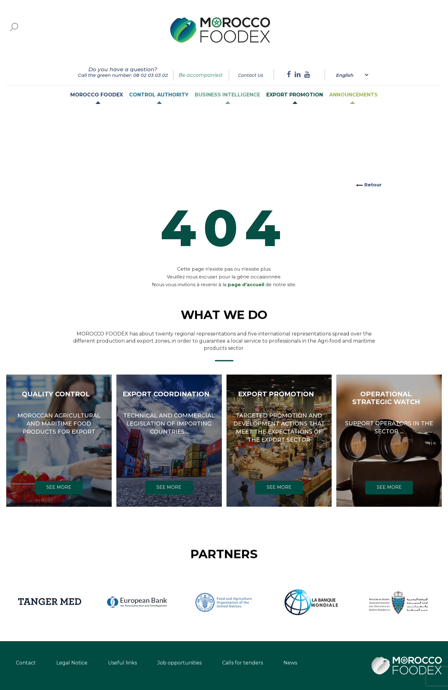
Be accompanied (200, 75)
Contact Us (250, 75)
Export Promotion (294, 95)
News (290, 663)
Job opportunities (179, 663)
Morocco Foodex (96, 95)
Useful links (122, 663)
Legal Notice (71, 663)
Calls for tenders (242, 663)
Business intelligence (227, 95)
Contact (26, 663)
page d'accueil (246, 277)
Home (37, 122)
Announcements (353, 95)
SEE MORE (58, 487)
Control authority (159, 95)
